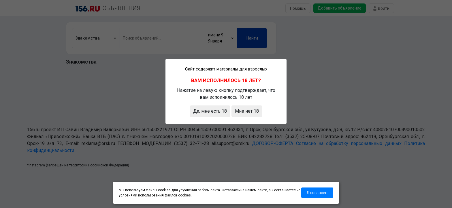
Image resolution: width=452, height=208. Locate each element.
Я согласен (317, 192)
